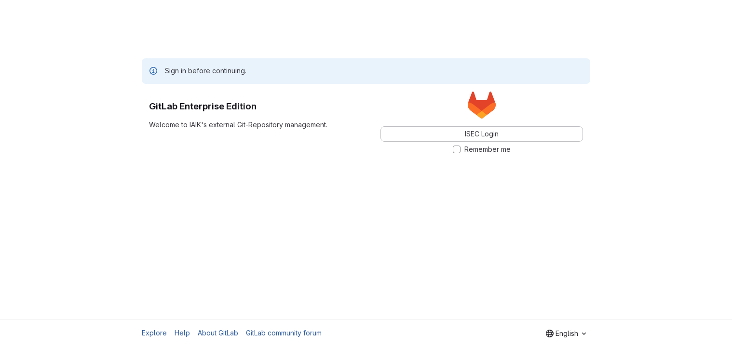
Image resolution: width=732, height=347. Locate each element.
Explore (154, 333)
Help (182, 333)
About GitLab (218, 333)
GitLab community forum (284, 333)
